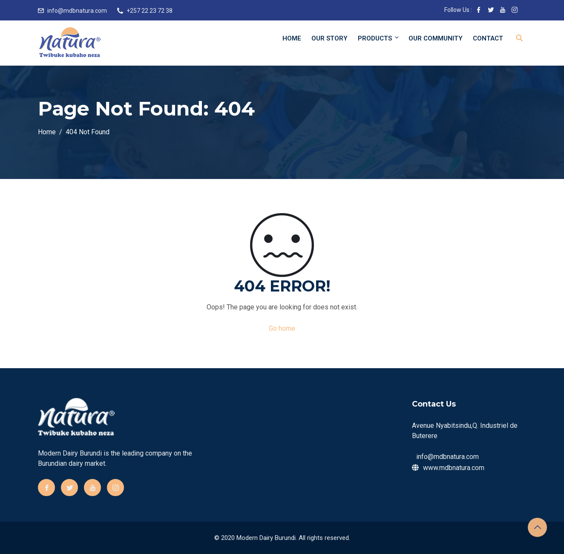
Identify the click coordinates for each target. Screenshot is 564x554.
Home (291, 38)
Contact (488, 38)
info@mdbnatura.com (77, 10)
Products (379, 38)
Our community (436, 38)
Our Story (329, 38)
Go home (282, 328)
